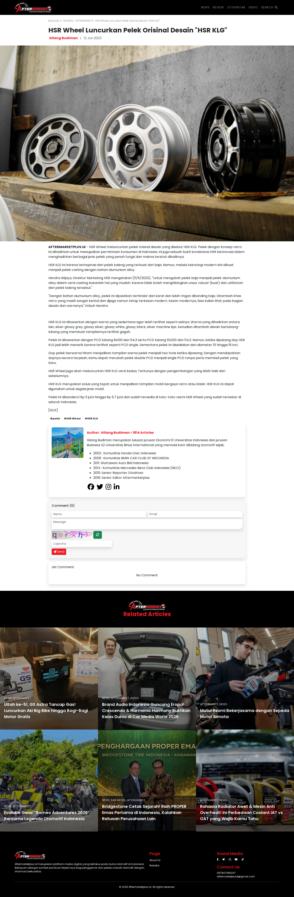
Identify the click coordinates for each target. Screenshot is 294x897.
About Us (154, 860)
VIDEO (253, 7)
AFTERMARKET (84, 20)
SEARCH (269, 7)
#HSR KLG (91, 418)
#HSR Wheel (72, 418)
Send (58, 552)
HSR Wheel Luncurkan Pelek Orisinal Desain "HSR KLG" (127, 20)
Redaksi (154, 865)
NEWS (205, 7)
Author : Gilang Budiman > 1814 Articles (120, 432)
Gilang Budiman (63, 38)
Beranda (55, 20)
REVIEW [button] (218, 7)
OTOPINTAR (236, 7)
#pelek (55, 418)
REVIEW (68, 20)
